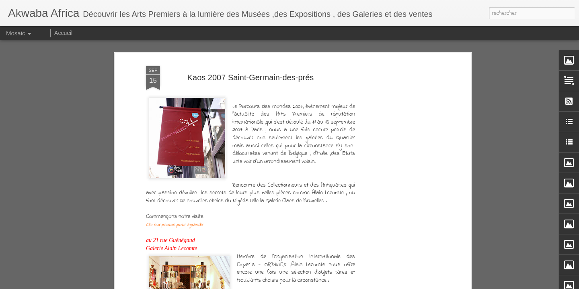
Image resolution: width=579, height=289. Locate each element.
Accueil (63, 33)
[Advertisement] (399, 149)
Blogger (374, 283)
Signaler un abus (400, 283)
